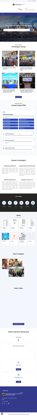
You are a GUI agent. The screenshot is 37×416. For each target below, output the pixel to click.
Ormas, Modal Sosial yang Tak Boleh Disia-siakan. (9, 68)
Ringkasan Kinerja (6, 125)
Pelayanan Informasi (23, 119)
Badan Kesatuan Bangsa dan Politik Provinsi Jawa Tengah (21, 414)
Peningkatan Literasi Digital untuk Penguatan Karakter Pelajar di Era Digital (26, 68)
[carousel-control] (2, 28)
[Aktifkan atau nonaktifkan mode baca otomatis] (2, 414)
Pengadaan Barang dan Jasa (24, 125)
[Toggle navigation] (3, 14)
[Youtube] (9, 403)
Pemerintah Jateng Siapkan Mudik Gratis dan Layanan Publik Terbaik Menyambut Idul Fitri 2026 (9, 90)
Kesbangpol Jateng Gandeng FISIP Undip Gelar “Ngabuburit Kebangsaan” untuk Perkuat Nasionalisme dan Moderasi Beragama (27, 91)
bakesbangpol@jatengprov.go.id (30, 9)
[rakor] (10, 264)
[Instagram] (6, 403)
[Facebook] (2, 403)
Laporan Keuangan (6, 122)
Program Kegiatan (6, 119)
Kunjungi (18, 369)
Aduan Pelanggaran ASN (23, 122)
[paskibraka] (27, 263)
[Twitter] (4, 403)
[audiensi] (27, 274)
